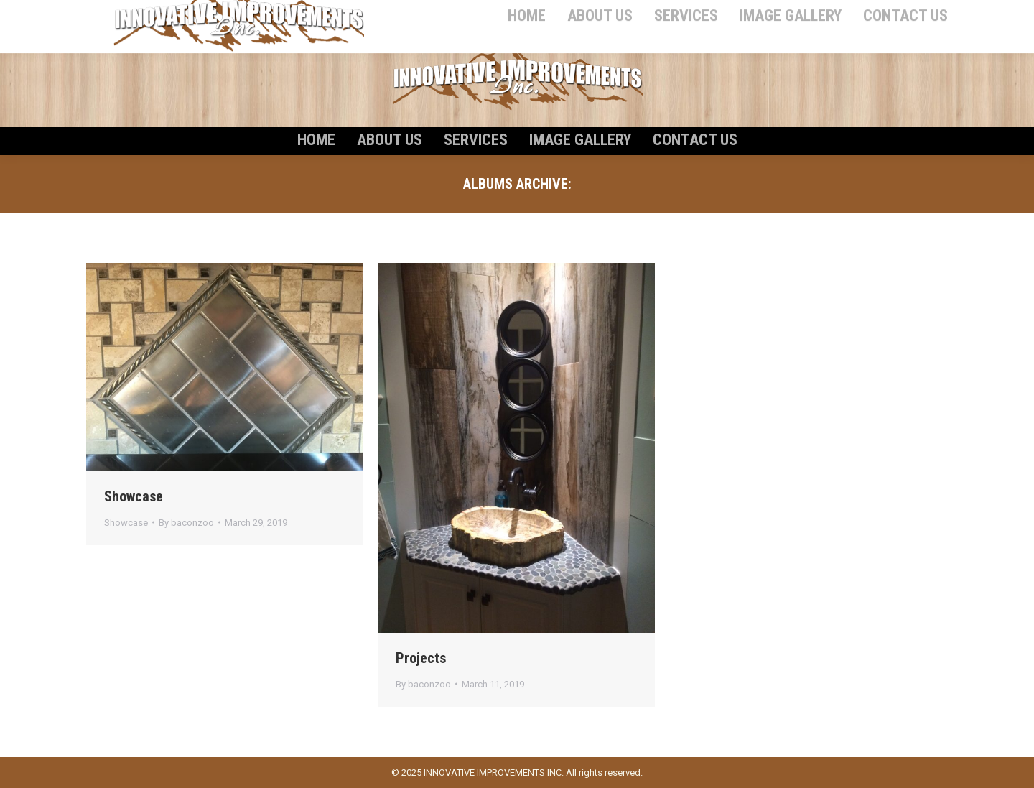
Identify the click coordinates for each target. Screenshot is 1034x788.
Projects (421, 658)
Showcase (133, 496)
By (186, 522)
